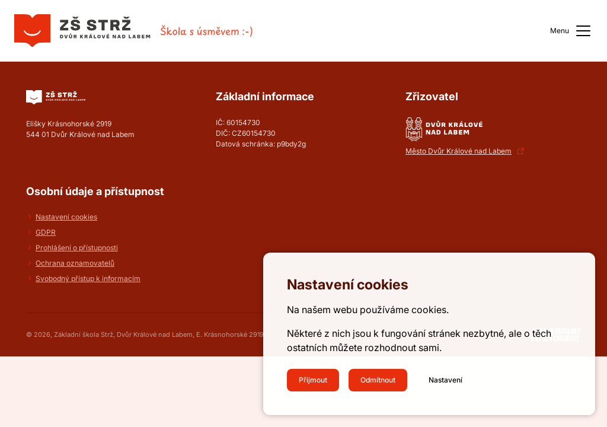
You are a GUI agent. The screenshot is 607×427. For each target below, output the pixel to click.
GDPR (46, 232)
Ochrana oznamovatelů (75, 263)
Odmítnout (377, 379)
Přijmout (313, 379)
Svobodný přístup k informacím (88, 278)
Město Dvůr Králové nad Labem (458, 150)
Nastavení (445, 379)
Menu (571, 30)
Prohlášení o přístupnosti (77, 247)
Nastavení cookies (66, 216)
